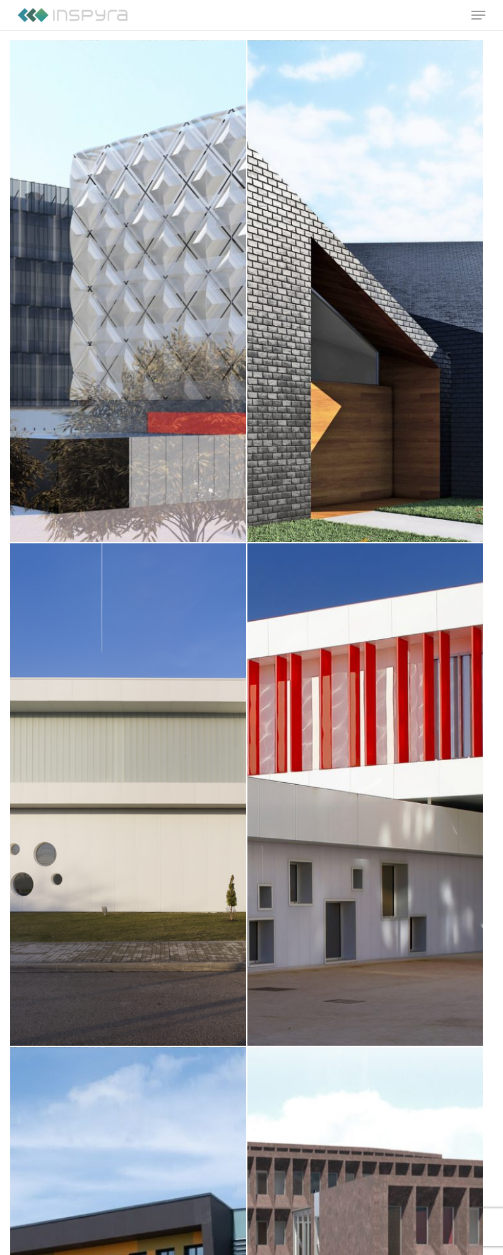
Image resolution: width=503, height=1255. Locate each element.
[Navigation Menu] (478, 15)
